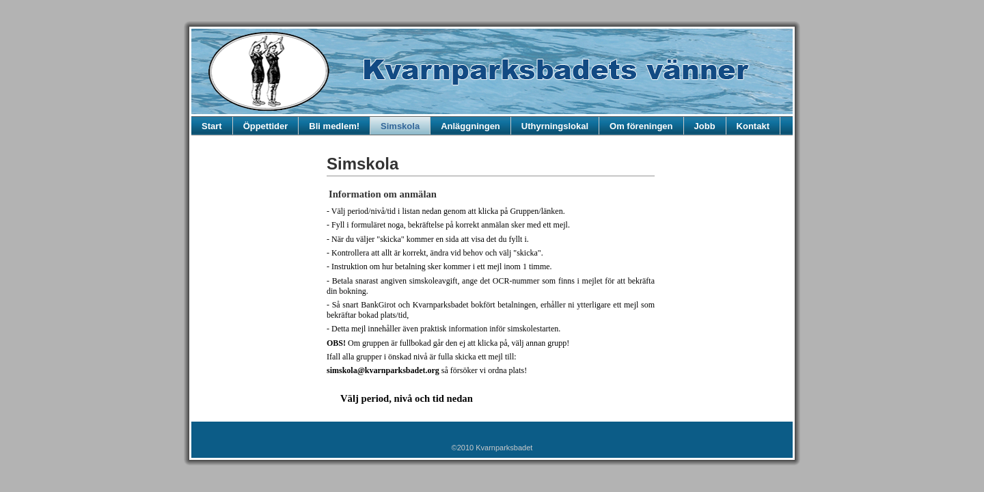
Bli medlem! (334, 126)
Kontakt (753, 126)
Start (212, 126)
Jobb (704, 126)
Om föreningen (641, 126)
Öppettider (265, 126)
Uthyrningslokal (554, 126)
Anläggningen (470, 126)
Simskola (400, 126)
